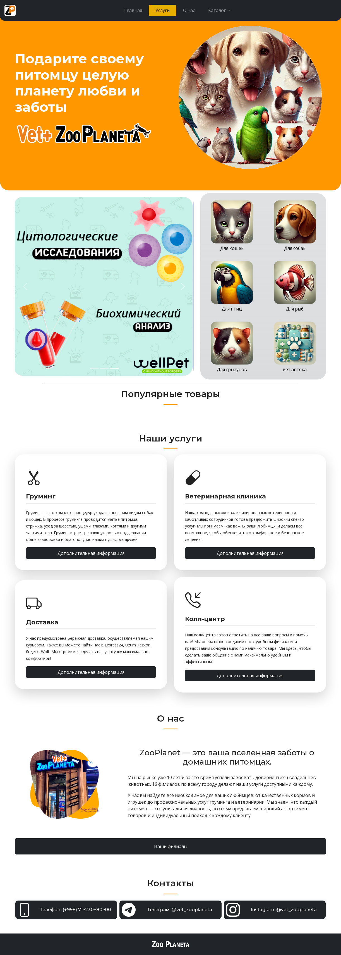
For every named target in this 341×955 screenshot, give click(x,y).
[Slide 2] (104, 368)
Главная (133, 10)
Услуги (162, 10)
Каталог (217, 10)
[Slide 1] (94, 368)
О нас (189, 10)
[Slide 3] (114, 368)
